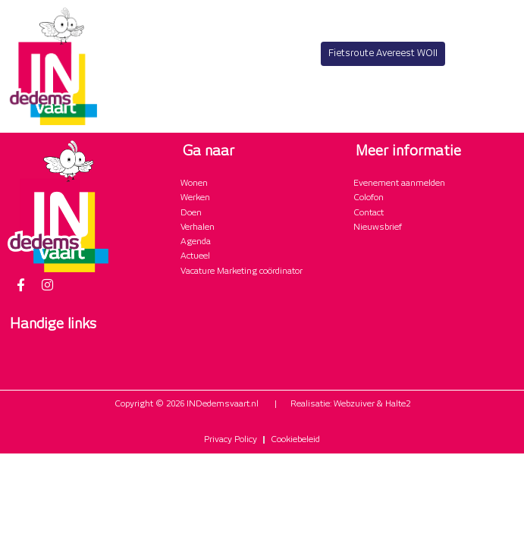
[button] (503, 112)
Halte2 (397, 404)
